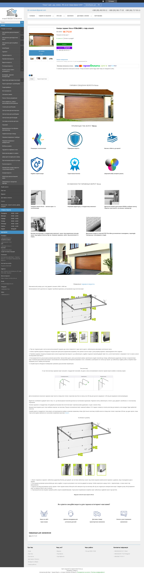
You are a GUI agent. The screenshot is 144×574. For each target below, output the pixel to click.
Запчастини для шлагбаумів (10, 114)
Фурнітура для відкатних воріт (11, 80)
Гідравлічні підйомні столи (10, 149)
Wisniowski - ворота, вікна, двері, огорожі (10, 205)
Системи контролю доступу (10, 121)
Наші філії (5, 125)
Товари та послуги (6, 29)
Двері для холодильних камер (11, 157)
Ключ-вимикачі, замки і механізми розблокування (10, 102)
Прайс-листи (4, 187)
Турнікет (4, 51)
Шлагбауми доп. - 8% (93, 5)
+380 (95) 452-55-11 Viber (121, 551)
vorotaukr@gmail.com (7, 284)
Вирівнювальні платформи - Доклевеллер (10, 129)
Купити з (64, 48)
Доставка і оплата (6, 197)
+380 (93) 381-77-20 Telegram (122, 554)
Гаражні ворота (6, 55)
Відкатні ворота (7, 62)
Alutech (67, 413)
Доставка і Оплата (33, 559)
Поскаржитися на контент (83, 572)
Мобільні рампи (6, 146)
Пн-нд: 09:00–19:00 (91, 551)
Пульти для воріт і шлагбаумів (11, 83)
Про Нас (30, 554)
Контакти (70, 16)
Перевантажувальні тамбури (11, 137)
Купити (64, 44)
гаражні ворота (87, 284)
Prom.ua (81, 569)
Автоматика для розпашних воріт (10, 33)
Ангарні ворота (6, 173)
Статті (3, 201)
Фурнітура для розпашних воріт (10, 177)
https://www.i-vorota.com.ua (9, 278)
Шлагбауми (5, 48)
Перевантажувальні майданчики (8, 141)
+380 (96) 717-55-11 (119, 556)
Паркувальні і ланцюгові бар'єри (9, 182)
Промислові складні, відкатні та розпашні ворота (10, 168)
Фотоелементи (6, 91)
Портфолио (98, 16)
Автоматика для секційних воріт (10, 43)
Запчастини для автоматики (10, 110)
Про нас (3, 190)
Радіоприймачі (6, 87)
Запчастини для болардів (9, 117)
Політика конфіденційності (98, 572)
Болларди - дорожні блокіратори (8, 75)
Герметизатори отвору (9, 133)
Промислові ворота (8, 59)
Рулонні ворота (6, 164)
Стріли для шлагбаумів (8, 107)
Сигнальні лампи (7, 94)
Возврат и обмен (33, 562)
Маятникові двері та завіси (10, 153)
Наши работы (32, 564)
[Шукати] (22, 22)
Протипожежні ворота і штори (11, 160)
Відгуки (3, 194)
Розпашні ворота (7, 66)
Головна (32, 16)
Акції (29, 551)
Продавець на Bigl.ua (72, 570)
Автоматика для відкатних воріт (10, 38)
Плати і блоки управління (9, 98)
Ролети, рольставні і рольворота (8, 70)
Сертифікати (60, 556)
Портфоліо (60, 554)
